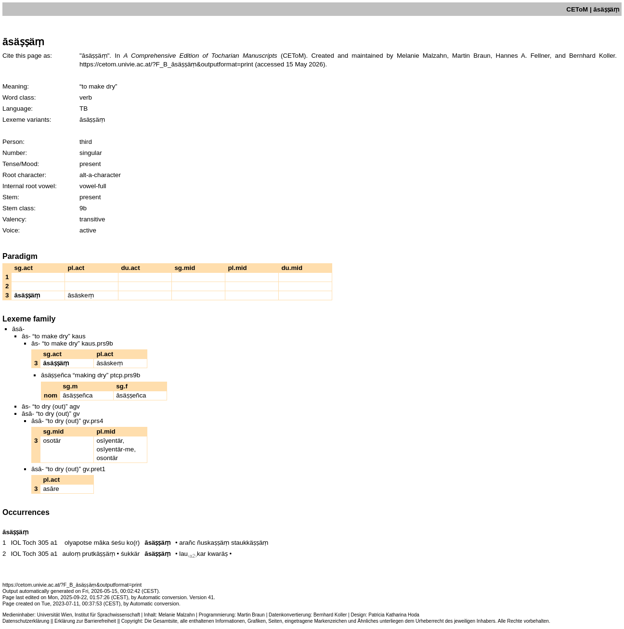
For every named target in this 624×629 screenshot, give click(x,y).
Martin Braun (251, 614)
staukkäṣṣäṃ (249, 542)
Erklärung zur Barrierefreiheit (85, 621)
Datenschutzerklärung (25, 621)
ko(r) (133, 542)
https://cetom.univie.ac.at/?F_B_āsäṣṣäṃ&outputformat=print (166, 64)
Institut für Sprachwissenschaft (107, 614)
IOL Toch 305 (30, 542)
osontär (106, 458)
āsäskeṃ (80, 295)
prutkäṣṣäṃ (98, 553)
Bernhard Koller (330, 614)
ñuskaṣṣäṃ (213, 542)
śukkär (130, 553)
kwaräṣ (218, 553)
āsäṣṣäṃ (157, 542)
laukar (192, 553)
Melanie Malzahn (176, 614)
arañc (187, 542)
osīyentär (109, 440)
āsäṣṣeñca (77, 395)
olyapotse (78, 542)
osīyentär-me (115, 449)
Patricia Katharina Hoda (393, 614)
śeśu (118, 542)
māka (102, 542)
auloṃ (71, 553)
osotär (52, 440)
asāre (51, 488)
